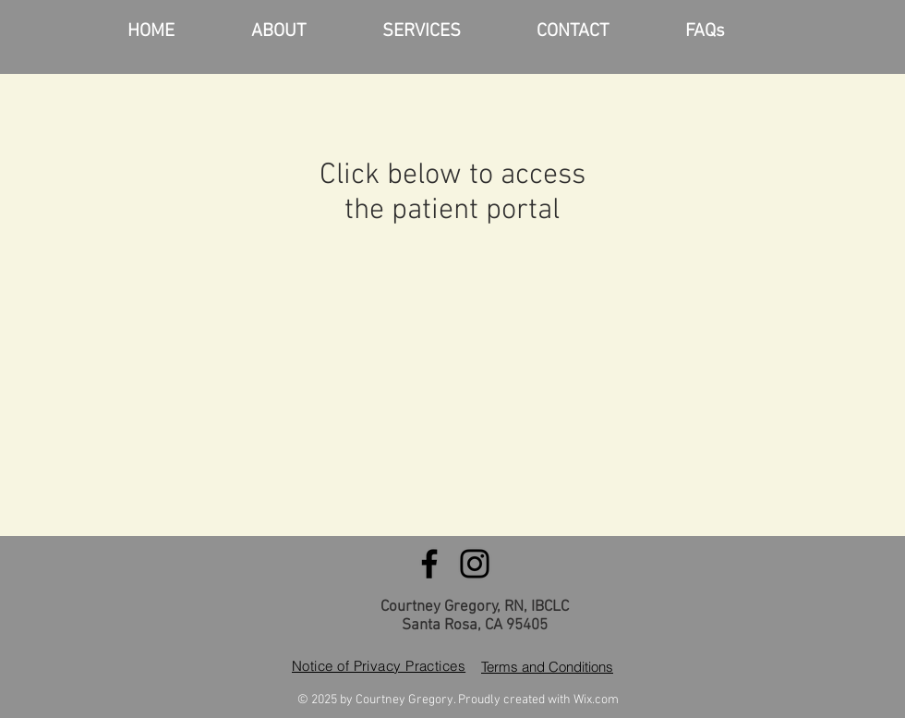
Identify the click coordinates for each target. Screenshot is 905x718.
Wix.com (596, 700)
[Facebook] (429, 563)
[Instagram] (474, 563)
